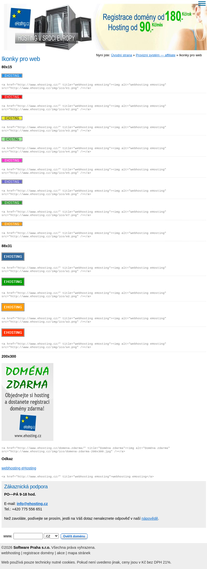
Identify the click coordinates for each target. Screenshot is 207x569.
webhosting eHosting (19, 468)
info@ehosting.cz (32, 504)
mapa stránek (79, 553)
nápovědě (149, 518)
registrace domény (38, 553)
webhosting (10, 553)
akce (61, 553)
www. (45, 536)
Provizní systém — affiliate (155, 55)
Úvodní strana (121, 55)
